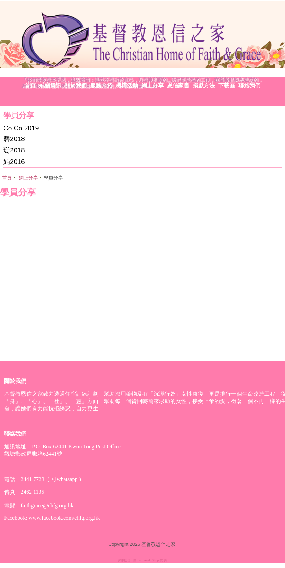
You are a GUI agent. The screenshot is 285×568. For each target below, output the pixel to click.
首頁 (7, 178)
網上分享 (28, 178)
